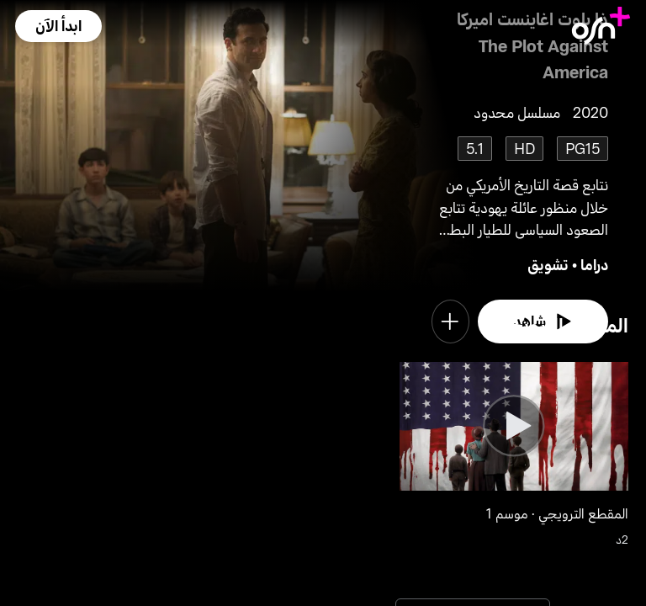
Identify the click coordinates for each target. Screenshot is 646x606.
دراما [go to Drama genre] (594, 264)
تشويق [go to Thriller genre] (548, 264)
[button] (58, 26)
